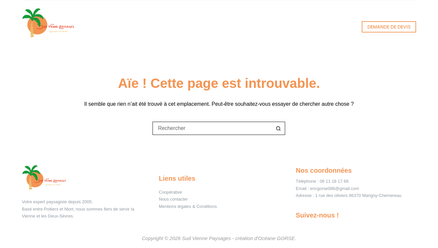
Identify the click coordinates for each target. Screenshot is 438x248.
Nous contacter (173, 199)
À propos (275, 27)
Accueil (113, 27)
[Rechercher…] (212, 128)
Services (164, 27)
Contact (324, 27)
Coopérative (170, 192)
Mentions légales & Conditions (188, 206)
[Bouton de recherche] (278, 128)
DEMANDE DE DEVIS (388, 27)
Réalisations (220, 27)
